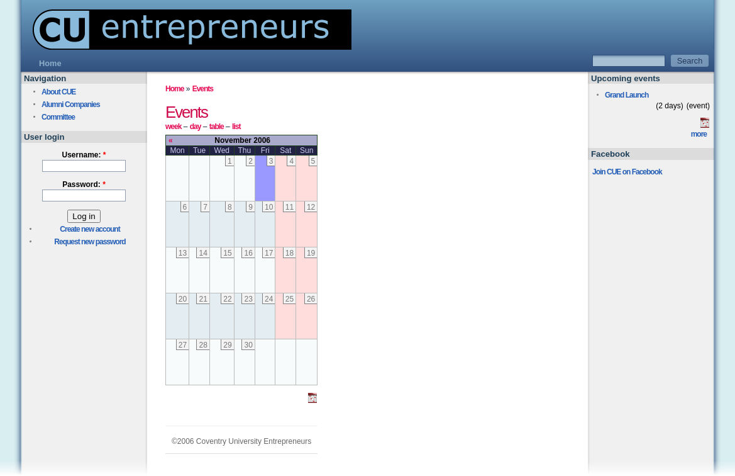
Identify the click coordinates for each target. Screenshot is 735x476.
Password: (84, 184)
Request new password (89, 241)
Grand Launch (626, 95)
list (236, 126)
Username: (84, 154)
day (195, 126)
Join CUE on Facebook (627, 171)
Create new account (89, 229)
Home (174, 88)
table (216, 126)
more (699, 134)
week (173, 126)
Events (202, 88)
